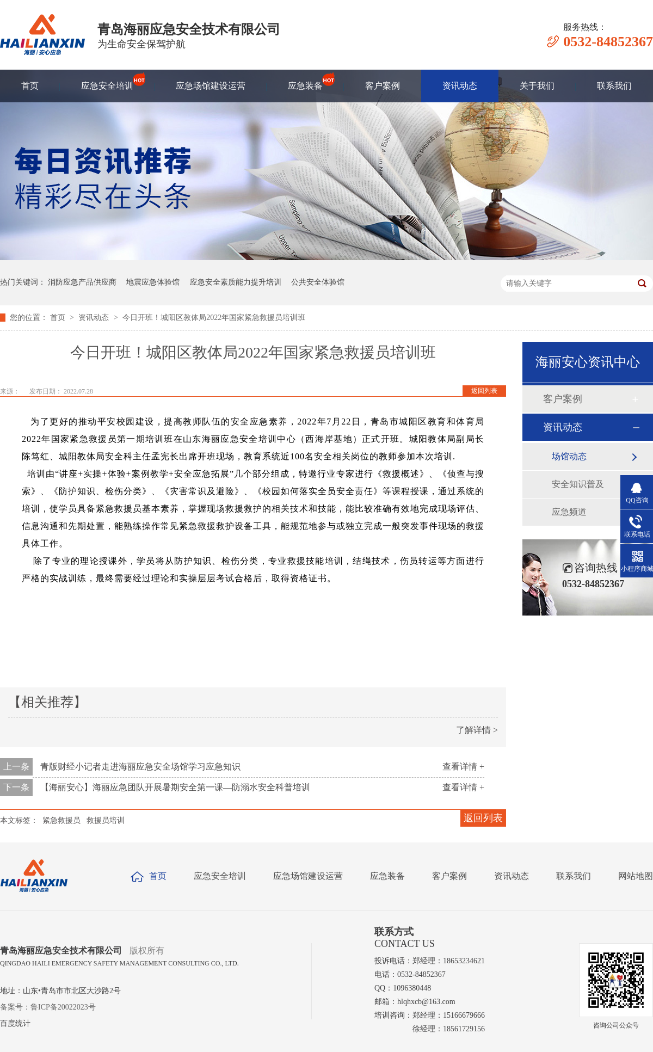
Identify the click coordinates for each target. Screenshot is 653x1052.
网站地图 (635, 876)
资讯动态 (459, 85)
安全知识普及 (578, 484)
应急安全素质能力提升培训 (235, 282)
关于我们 (537, 85)
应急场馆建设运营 (210, 85)
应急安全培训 (107, 80)
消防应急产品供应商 (82, 282)
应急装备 (305, 80)
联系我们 (614, 85)
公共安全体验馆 (317, 282)
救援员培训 (106, 820)
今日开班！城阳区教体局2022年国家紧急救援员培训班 (213, 317)
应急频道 (569, 511)
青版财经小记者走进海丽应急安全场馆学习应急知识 (140, 766)
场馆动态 (569, 456)
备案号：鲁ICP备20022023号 (48, 1007)
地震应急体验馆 (153, 282)
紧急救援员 (61, 820)
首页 (30, 85)
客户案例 (382, 85)
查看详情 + (463, 766)
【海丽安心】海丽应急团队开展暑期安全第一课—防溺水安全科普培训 (175, 787)
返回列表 (484, 391)
